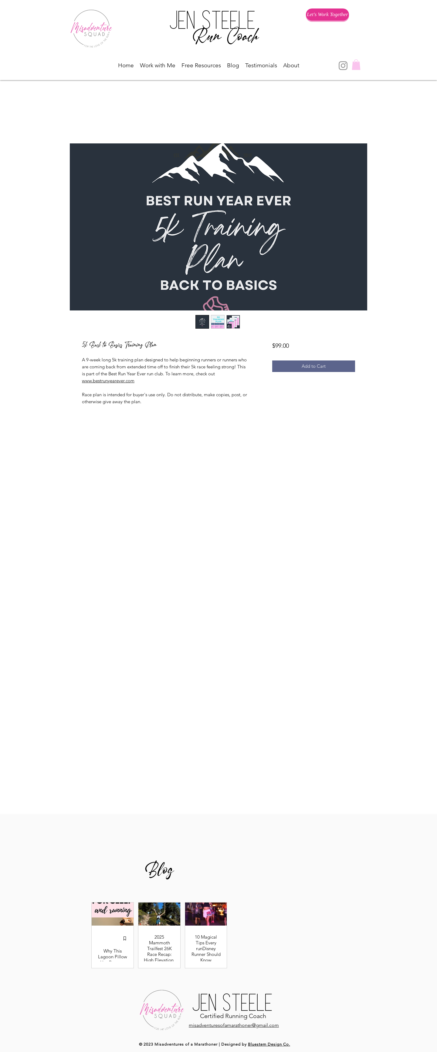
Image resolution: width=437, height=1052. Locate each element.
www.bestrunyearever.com (108, 381)
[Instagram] (343, 66)
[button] (157, 65)
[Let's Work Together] (327, 14)
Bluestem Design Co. (269, 1044)
